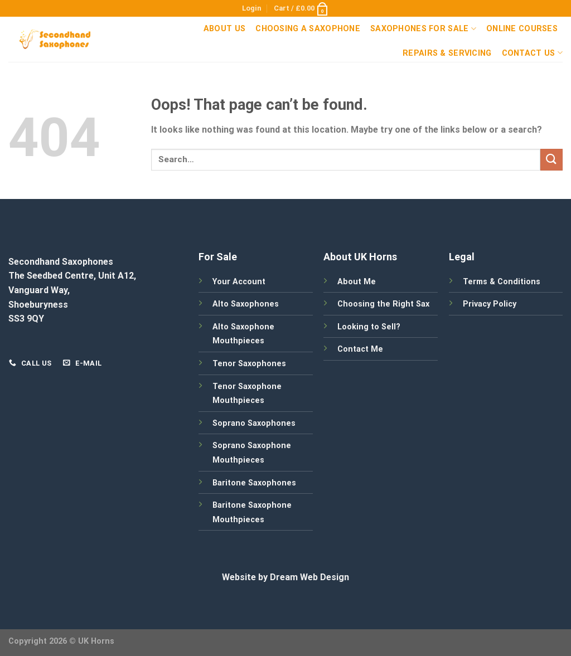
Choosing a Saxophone (307, 28)
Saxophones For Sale (423, 28)
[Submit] (551, 160)
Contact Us (532, 52)
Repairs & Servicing (447, 53)
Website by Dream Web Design (285, 577)
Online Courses (522, 28)
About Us (224, 28)
